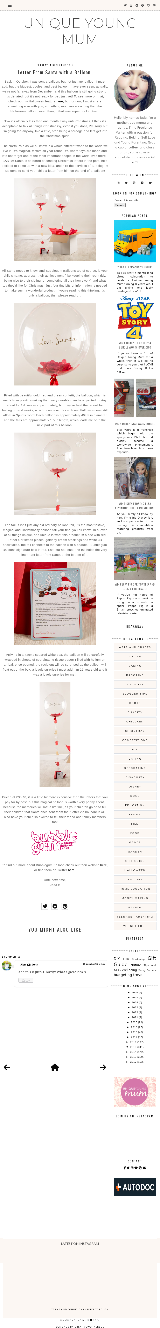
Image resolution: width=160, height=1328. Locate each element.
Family (135, 814)
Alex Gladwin (29, 965)
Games (135, 842)
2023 (135, 1007)
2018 (134, 1032)
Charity (134, 712)
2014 (133, 1051)
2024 (135, 1002)
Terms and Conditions (67, 1309)
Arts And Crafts (135, 647)
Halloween (135, 870)
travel (138, 974)
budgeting (123, 974)
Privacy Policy (98, 1309)
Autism (135, 656)
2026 (135, 992)
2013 (133, 1056)
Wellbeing (129, 970)
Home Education (135, 888)
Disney (135, 786)
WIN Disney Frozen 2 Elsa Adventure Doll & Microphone (135, 505)
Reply (26, 980)
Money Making (135, 898)
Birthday (135, 684)
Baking (134, 665)
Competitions (135, 740)
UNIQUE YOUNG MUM (80, 31)
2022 (135, 1012)
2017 (134, 1037)
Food (135, 833)
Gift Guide (135, 860)
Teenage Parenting (135, 916)
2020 (134, 1022)
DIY (135, 749)
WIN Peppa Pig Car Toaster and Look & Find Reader (135, 586)
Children (135, 721)
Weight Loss (135, 925)
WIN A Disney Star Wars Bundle (135, 423)
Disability (135, 777)
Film (135, 823)
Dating (135, 758)
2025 (135, 997)
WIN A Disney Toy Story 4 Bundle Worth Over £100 (135, 345)
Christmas (135, 730)
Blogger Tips (135, 693)
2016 (133, 1041)
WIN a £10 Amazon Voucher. (135, 266)
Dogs (135, 795)
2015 (133, 1046)
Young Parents (147, 970)
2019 (134, 1027)
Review (135, 907)
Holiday (134, 879)
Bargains (135, 675)
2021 (135, 1017)
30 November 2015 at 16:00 (94, 964)
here (59, 101)
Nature (136, 965)
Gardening (138, 958)
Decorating (135, 768)
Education (135, 805)
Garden (135, 851)
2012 (133, 1061)
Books (135, 702)
